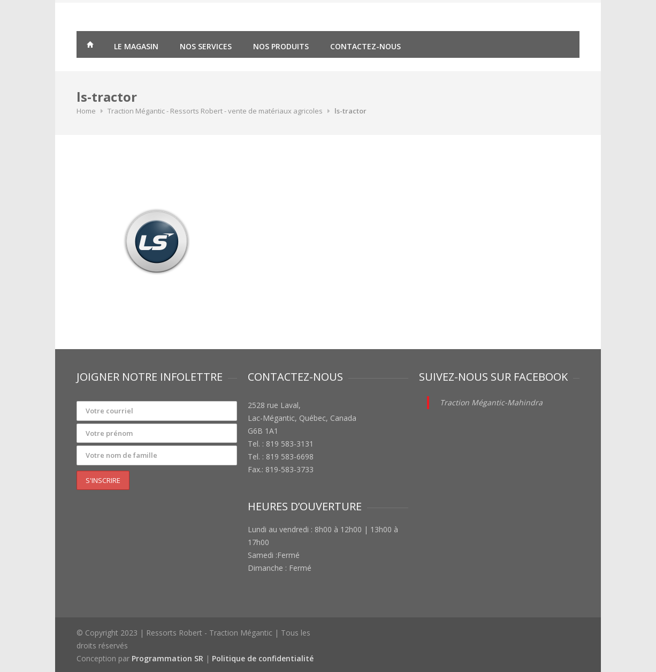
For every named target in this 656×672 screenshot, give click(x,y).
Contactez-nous (365, 46)
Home (86, 111)
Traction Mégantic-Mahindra (491, 402)
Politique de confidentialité (263, 658)
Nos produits (281, 46)
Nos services (206, 46)
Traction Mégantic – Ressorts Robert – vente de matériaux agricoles (90, 46)
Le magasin (136, 46)
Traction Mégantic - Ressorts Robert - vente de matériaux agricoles (215, 111)
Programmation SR (167, 658)
